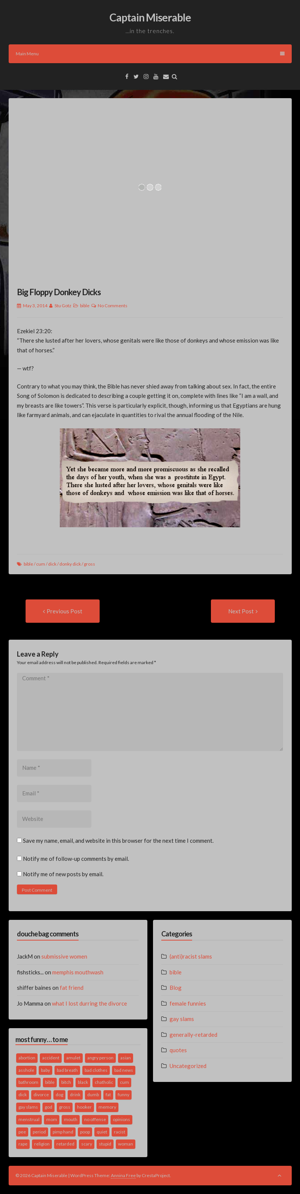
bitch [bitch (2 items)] (66, 1082)
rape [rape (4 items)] (22, 1144)
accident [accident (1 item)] (50, 1057)
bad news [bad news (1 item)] (123, 1070)
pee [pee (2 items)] (22, 1132)
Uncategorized (188, 1065)
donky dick (70, 564)
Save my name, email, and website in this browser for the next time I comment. (118, 840)
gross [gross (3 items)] (64, 1107)
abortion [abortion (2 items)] (26, 1057)
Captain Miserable (150, 17)
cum (40, 564)
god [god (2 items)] (48, 1107)
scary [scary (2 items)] (86, 1144)
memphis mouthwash (77, 972)
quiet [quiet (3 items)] (102, 1132)
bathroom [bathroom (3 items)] (28, 1082)
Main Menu (150, 53)
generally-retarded (193, 1034)
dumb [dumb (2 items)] (93, 1094)
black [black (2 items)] (83, 1082)
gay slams (182, 1018)
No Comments (112, 305)
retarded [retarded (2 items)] (65, 1144)
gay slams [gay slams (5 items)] (28, 1107)
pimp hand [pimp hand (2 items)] (63, 1132)
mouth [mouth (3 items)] (70, 1119)
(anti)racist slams (191, 956)
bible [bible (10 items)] (50, 1082)
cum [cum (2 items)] (124, 1082)
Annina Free (123, 1175)
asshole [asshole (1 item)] (26, 1070)
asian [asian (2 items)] (125, 1057)
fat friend (71, 987)
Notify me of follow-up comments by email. (76, 858)
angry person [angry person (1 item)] (100, 1057)
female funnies (188, 1003)
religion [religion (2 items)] (42, 1144)
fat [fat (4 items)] (108, 1094)
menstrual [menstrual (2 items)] (28, 1119)
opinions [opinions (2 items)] (121, 1119)
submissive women (64, 956)
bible (84, 305)
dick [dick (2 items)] (22, 1094)
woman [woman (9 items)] (125, 1144)
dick (52, 564)
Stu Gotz (63, 305)
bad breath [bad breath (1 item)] (67, 1070)
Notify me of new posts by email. (63, 874)
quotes (178, 1050)
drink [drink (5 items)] (75, 1094)
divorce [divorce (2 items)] (41, 1094)
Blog (176, 987)
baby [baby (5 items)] (45, 1070)
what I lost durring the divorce (89, 1003)
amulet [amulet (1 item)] (73, 1057)
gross (89, 564)
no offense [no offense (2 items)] (95, 1119)
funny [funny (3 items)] (123, 1094)
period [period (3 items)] (39, 1132)
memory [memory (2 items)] (107, 1107)
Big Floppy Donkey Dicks (59, 292)
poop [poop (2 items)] (85, 1132)
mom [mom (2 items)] (51, 1119)
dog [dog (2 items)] (59, 1094)
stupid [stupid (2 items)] (105, 1144)
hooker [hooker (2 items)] (84, 1107)
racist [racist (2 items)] (119, 1132)
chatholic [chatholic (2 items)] (104, 1082)
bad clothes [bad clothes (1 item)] (96, 1070)
